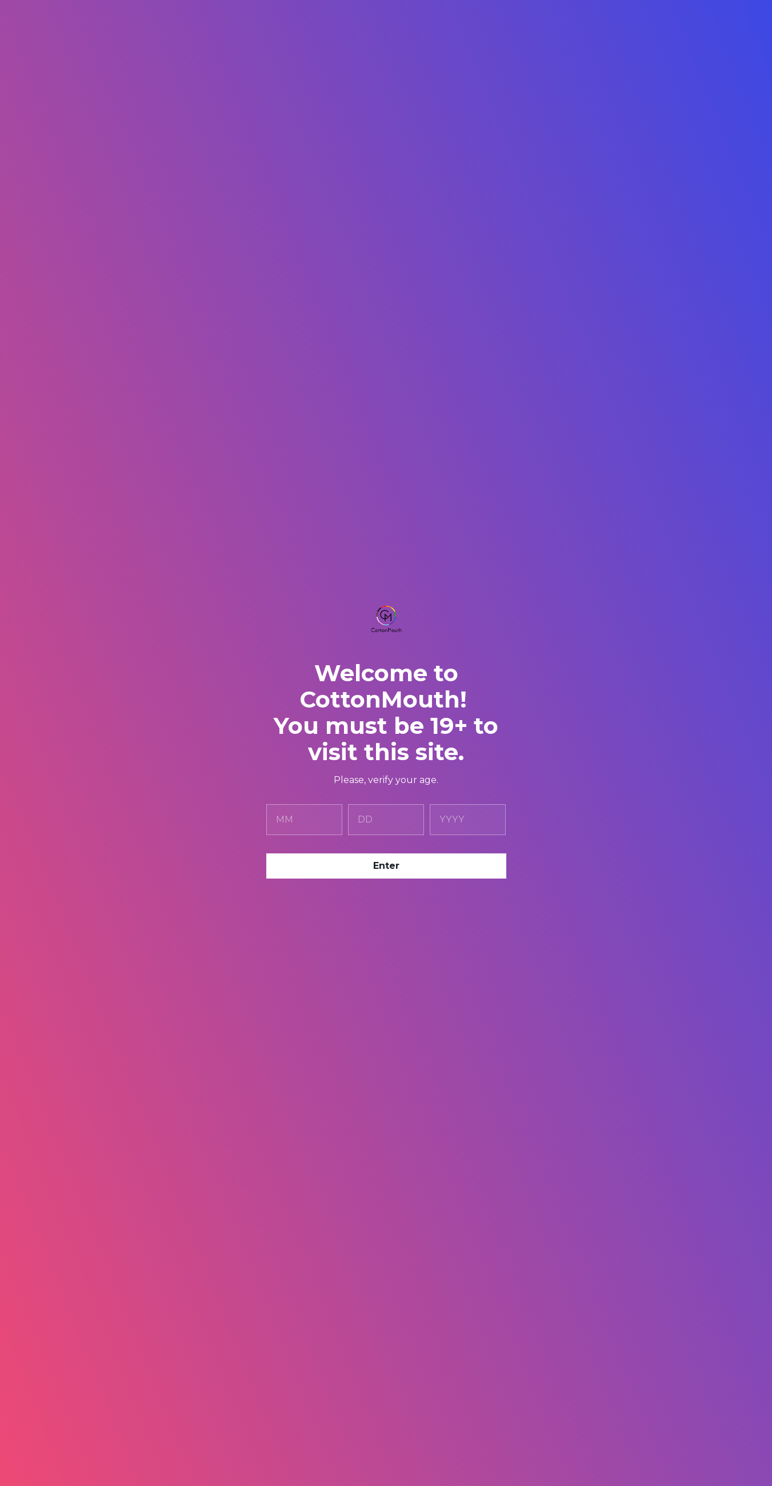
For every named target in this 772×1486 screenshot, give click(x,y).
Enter (386, 865)
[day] (386, 819)
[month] (304, 819)
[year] (468, 819)
